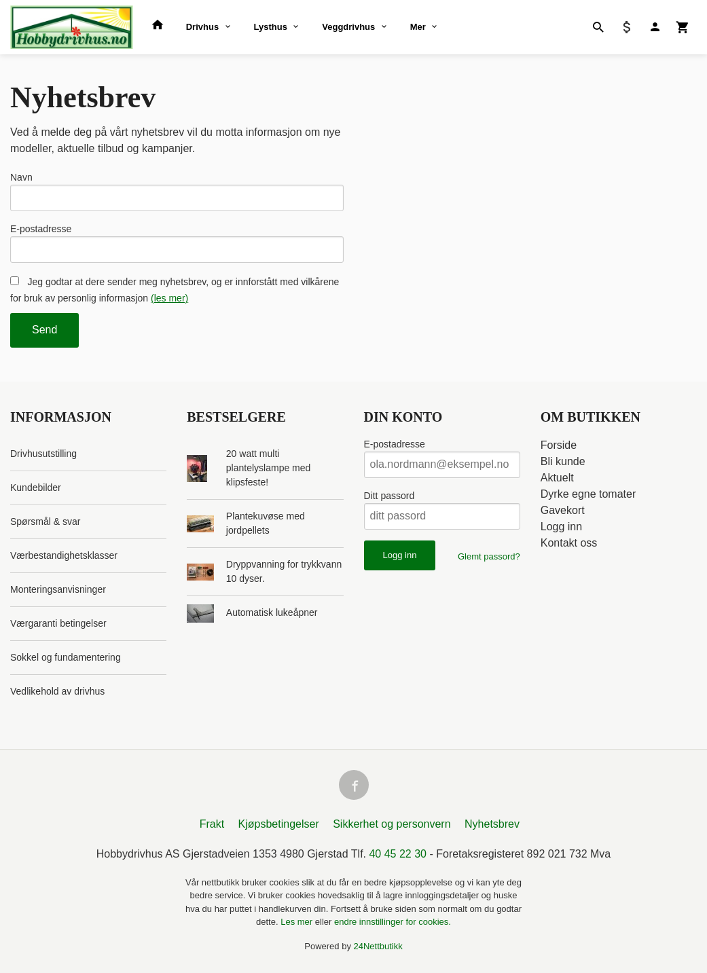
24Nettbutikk (378, 946)
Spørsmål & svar (45, 521)
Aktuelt (557, 477)
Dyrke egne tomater (588, 494)
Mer (418, 27)
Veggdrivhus (348, 27)
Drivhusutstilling (43, 453)
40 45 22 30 (398, 854)
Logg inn (561, 526)
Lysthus (270, 27)
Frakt (212, 824)
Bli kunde (563, 461)
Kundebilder (35, 487)
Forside (559, 445)
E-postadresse (40, 228)
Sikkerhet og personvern (391, 824)
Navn (21, 177)
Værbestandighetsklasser (63, 555)
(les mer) (169, 298)
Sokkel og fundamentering (65, 657)
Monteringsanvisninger (58, 589)
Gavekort (563, 510)
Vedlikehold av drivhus (57, 691)
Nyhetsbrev (492, 824)
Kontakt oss (569, 543)
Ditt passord (389, 495)
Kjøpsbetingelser (278, 824)
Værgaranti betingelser (58, 623)
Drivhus (202, 27)
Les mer (297, 922)
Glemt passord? (489, 556)
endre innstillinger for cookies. (392, 922)
